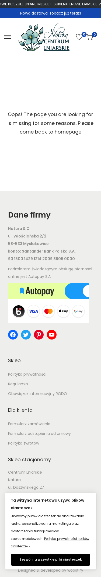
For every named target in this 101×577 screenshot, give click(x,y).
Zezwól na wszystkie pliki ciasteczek (50, 559)
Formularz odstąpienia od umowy (39, 433)
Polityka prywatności (27, 374)
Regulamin (18, 384)
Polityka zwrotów (23, 443)
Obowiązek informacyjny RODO (37, 393)
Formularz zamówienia (29, 423)
